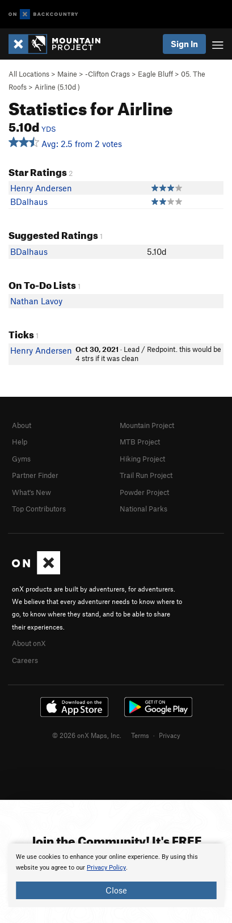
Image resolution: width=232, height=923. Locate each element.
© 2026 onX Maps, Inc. (86, 735)
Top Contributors (39, 508)
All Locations (29, 73)
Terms (140, 735)
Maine (67, 73)
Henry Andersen (41, 188)
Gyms (21, 458)
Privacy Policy (106, 867)
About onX (29, 643)
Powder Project (144, 492)
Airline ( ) (57, 86)
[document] (116, 875)
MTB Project (140, 441)
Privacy (169, 735)
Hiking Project (142, 458)
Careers (25, 660)
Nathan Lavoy (36, 301)
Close (116, 890)
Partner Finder (35, 475)
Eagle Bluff (155, 73)
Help (19, 441)
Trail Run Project (146, 475)
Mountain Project (147, 425)
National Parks (143, 508)
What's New (31, 492)
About (21, 425)
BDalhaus (29, 201)
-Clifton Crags (107, 73)
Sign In (184, 44)
